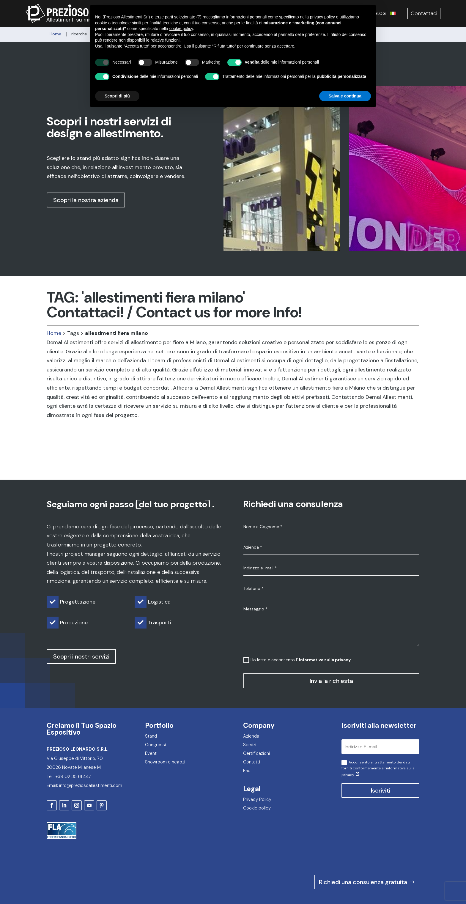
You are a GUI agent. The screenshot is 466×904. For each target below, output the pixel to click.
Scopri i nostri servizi (81, 656)
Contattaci (424, 13)
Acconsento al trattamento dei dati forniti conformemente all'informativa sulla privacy (378, 768)
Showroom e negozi (314, 13)
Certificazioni (356, 13)
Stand (235, 13)
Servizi (217, 13)
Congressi (257, 13)
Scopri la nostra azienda (86, 200)
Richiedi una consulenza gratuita (363, 855)
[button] (250, 69)
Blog (380, 13)
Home (54, 333)
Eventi (280, 13)
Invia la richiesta (331, 681)
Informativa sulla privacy (325, 659)
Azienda (197, 13)
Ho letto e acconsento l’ (297, 660)
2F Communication (403, 885)
